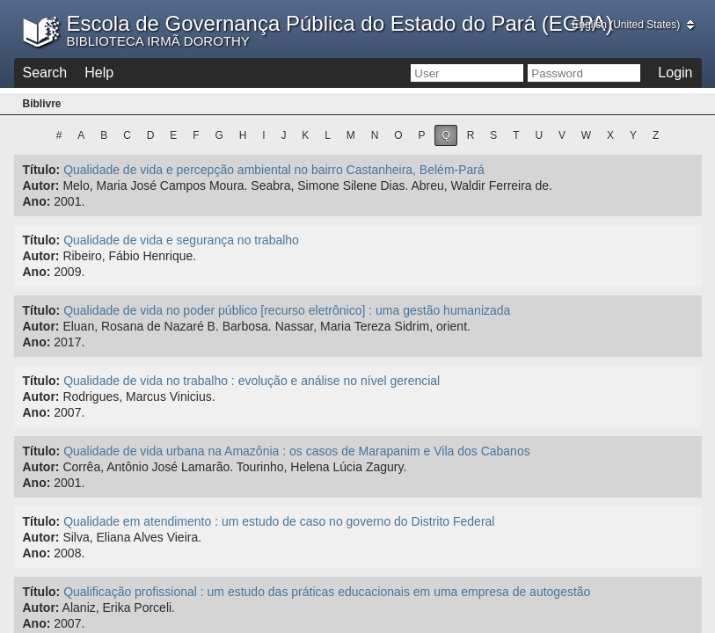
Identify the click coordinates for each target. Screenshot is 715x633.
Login (675, 72)
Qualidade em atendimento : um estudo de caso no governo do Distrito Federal (278, 521)
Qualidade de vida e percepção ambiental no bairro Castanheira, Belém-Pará (274, 170)
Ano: (37, 201)
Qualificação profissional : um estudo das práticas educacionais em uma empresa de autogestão (326, 592)
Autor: (41, 185)
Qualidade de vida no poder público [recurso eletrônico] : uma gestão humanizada (286, 310)
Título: (42, 170)
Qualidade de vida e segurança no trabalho (181, 240)
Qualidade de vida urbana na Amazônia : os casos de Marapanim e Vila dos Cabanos (296, 451)
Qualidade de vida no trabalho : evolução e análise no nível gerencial (251, 381)
